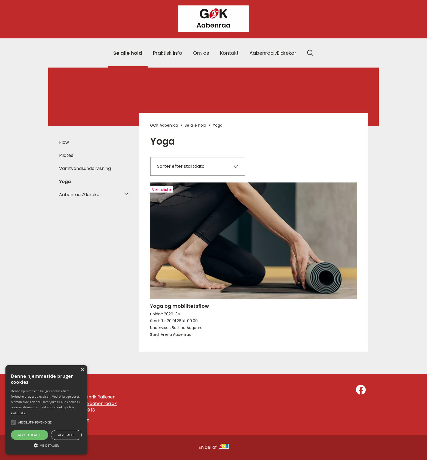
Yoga (65, 181)
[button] (46, 445)
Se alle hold (127, 53)
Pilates (66, 155)
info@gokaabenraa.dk (93, 403)
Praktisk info (167, 53)
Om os (201, 53)
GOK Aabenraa (164, 125)
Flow (64, 142)
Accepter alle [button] (29, 435)
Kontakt (229, 53)
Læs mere (18, 412)
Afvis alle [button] (66, 435)
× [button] (82, 370)
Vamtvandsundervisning (85, 168)
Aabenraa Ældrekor (272, 53)
